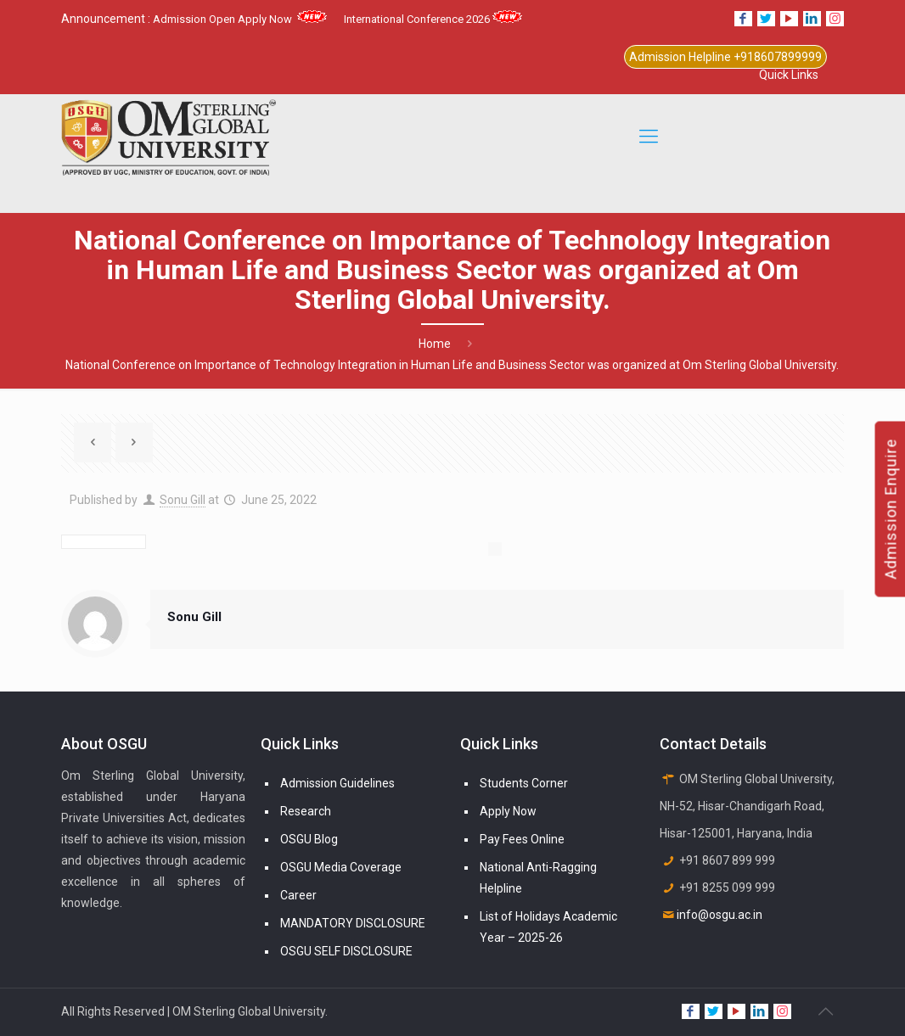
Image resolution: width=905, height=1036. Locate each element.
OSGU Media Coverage (341, 867)
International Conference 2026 (433, 19)
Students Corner (524, 783)
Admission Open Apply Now (240, 19)
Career (298, 895)
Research (305, 811)
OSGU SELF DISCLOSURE (346, 951)
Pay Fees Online (522, 839)
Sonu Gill (182, 500)
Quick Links (788, 74)
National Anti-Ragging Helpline (538, 877)
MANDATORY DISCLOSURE (352, 923)
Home (435, 343)
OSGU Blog (309, 839)
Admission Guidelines (337, 783)
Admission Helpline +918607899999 (725, 57)
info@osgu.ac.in (719, 914)
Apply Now (508, 811)
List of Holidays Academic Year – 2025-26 (548, 927)
